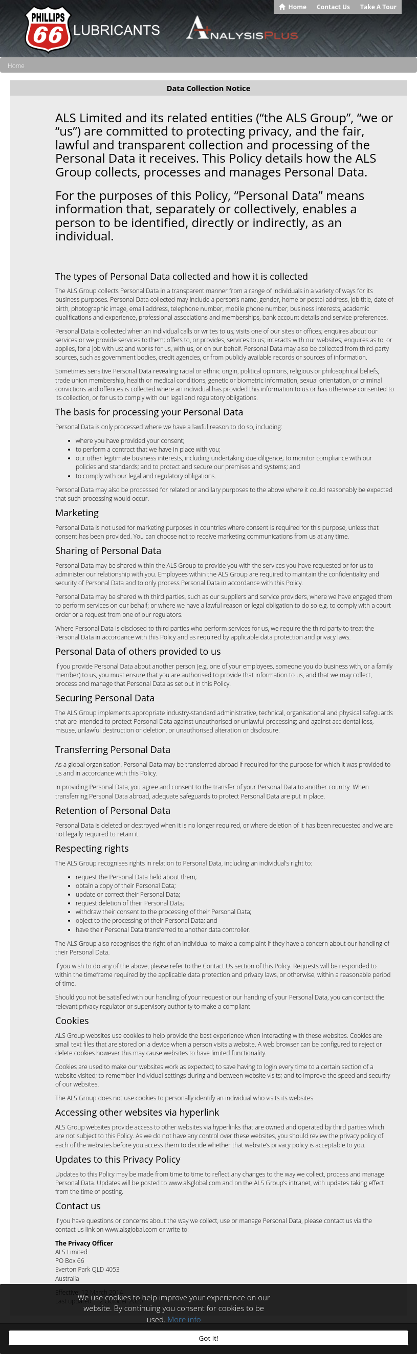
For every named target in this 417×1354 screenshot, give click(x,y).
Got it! (208, 1338)
